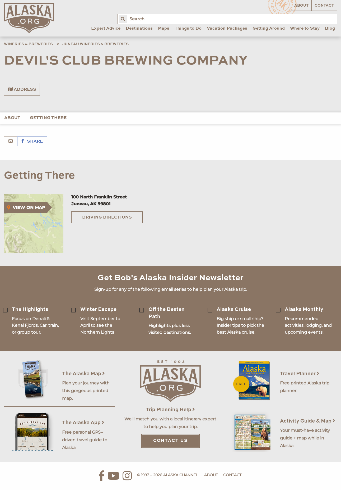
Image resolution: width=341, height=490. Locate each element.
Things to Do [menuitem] (188, 28)
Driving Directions (107, 217)
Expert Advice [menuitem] (105, 28)
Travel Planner (299, 373)
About (301, 5)
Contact (324, 5)
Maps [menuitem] (163, 28)
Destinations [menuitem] (139, 28)
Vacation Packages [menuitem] (227, 28)
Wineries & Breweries (28, 44)
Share (32, 141)
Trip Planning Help (170, 409)
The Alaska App (83, 422)
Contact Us (170, 441)
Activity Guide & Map (307, 421)
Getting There (48, 118)
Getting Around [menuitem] (269, 28)
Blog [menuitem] (330, 28)
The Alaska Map (83, 373)
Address (22, 89)
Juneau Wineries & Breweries (95, 44)
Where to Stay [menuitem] (305, 28)
